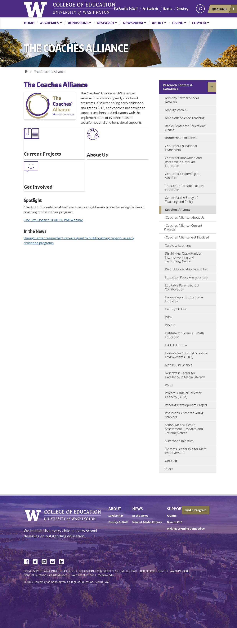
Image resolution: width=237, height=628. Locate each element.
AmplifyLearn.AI (176, 110)
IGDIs (169, 317)
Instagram (45, 561)
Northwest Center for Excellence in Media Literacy (185, 375)
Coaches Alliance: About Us (185, 217)
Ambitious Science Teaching (185, 118)
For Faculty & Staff (126, 9)
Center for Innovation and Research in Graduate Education (183, 162)
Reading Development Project (186, 405)
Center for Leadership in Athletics (182, 176)
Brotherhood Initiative (180, 138)
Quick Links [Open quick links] (223, 10)
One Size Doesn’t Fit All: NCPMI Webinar (53, 220)
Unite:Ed (171, 461)
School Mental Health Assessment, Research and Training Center (184, 429)
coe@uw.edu (105, 575)
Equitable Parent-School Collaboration (182, 287)
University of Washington (36, 8)
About (157, 22)
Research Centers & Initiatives (178, 87)
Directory (182, 9)
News (137, 508)
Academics (49, 22)
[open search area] (200, 8)
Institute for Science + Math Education (184, 335)
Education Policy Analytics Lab (186, 277)
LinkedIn (63, 561)
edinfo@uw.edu (59, 575)
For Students (150, 9)
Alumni (172, 516)
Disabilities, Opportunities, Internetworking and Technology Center (184, 257)
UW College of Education (84, 8)
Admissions (78, 22)
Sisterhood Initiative (179, 441)
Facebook (28, 561)
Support (175, 508)
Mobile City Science (178, 365)
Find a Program (196, 510)
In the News (140, 516)
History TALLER (175, 309)
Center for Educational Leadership (181, 148)
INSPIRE (170, 325)
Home (29, 22)
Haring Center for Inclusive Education (184, 299)
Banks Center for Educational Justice (185, 128)
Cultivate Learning (178, 245)
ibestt (169, 469)
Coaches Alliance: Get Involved (187, 237)
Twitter (37, 561)
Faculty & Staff (118, 522)
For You (199, 22)
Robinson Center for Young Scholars (184, 415)
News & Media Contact (147, 522)
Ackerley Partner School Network (182, 100)
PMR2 (169, 385)
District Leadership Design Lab (186, 269)
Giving (177, 22)
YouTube (54, 561)
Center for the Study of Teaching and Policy (181, 200)
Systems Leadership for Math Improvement (186, 451)
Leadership (115, 516)
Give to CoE (174, 522)
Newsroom (133, 22)
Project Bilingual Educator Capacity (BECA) (183, 395)
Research (105, 22)
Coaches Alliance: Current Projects (183, 227)
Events (167, 9)
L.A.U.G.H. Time (176, 345)
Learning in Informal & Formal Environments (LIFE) (186, 355)
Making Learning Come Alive (186, 529)
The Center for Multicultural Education (184, 188)
